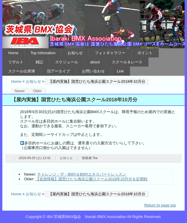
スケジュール (66, 62)
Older (37, 91)
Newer (20, 91)
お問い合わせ (93, 71)
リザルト (15, 62)
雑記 (39, 62)
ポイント (145, 53)
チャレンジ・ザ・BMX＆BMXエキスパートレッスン (81, 174)
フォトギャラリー (110, 53)
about (95, 62)
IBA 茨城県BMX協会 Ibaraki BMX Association (93, 24)
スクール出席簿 (21, 71)
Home (13, 53)
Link (120, 71)
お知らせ (75, 53)
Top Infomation (43, 53)
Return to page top (160, 205)
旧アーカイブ (58, 71)
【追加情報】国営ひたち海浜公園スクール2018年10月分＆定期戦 (91, 179)
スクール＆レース (127, 62)
